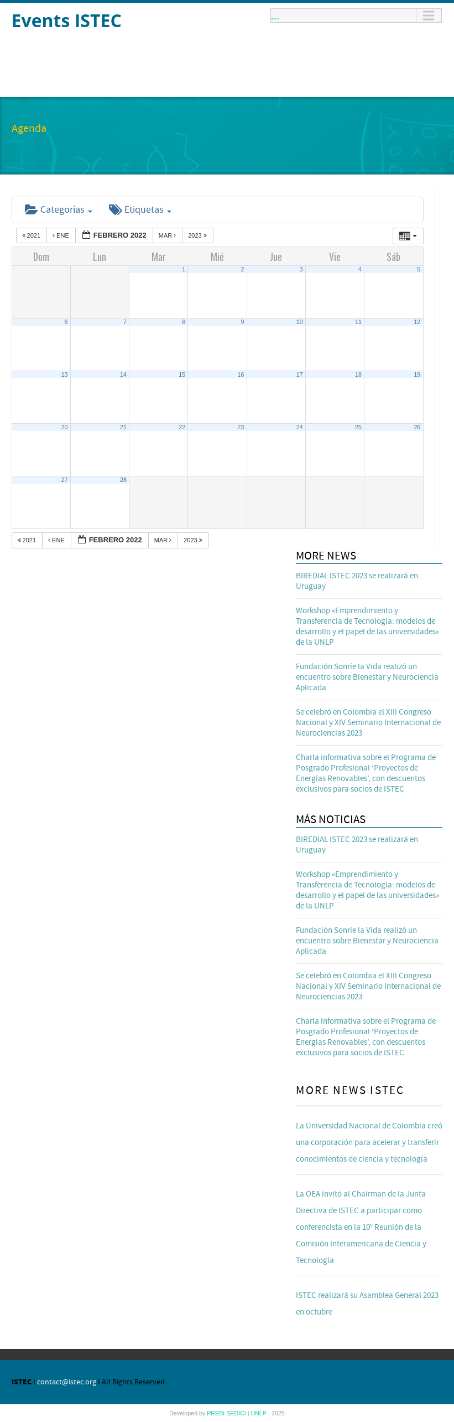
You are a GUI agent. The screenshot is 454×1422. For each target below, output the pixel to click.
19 (417, 374)
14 (123, 374)
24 (299, 427)
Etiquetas (140, 209)
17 (299, 374)
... (275, 15)
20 (64, 427)
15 (182, 374)
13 (64, 374)
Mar (168, 235)
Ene (62, 235)
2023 (198, 235)
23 (241, 427)
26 (417, 427)
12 (417, 322)
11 (358, 322)
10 (299, 322)
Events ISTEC (67, 20)
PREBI (216, 1413)
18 (358, 374)
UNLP (259, 1413)
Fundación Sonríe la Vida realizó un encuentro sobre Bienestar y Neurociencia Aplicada (367, 677)
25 (358, 427)
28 (123, 479)
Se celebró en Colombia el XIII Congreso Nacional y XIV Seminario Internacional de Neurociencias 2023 (368, 722)
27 (64, 479)
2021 (32, 235)
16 (241, 374)
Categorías (58, 209)
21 (123, 427)
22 (182, 427)
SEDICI (237, 1413)
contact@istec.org (66, 1382)
